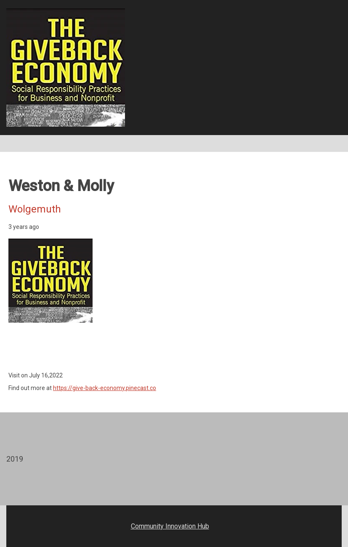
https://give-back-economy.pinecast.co (104, 388)
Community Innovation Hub (170, 526)
